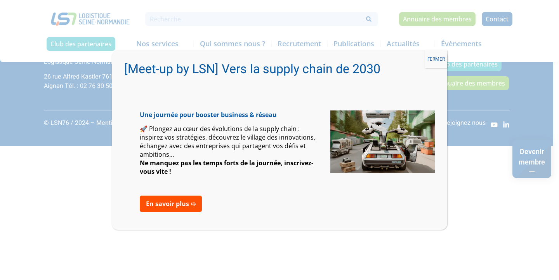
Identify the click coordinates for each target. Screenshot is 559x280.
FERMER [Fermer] (436, 59)
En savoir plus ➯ (171, 204)
